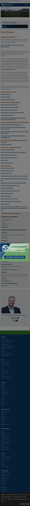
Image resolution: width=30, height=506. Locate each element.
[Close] (28, 245)
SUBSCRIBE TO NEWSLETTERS (15, 257)
